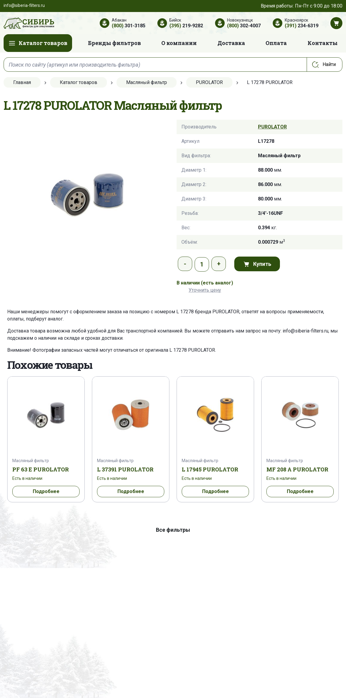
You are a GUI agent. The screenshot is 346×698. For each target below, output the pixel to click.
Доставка (231, 43)
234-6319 (301, 26)
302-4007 (244, 26)
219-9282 (186, 26)
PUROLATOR (272, 127)
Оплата (276, 43)
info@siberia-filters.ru (305, 331)
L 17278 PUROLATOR (192, 350)
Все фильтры (173, 530)
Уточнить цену (205, 290)
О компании (179, 43)
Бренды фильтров (114, 43)
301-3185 (128, 26)
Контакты (323, 43)
